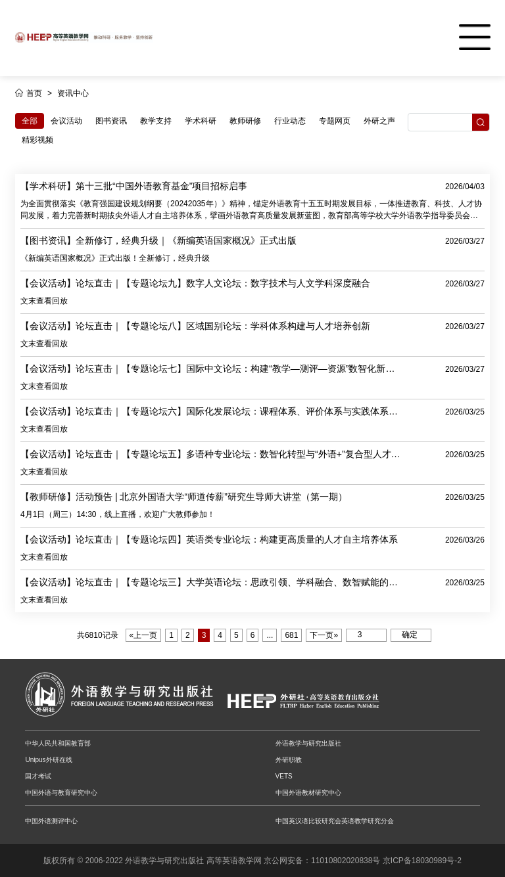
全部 (29, 120)
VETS (284, 776)
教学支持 (156, 120)
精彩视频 (37, 140)
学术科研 (200, 120)
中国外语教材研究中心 (308, 792)
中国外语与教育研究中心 (61, 792)
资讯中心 (73, 93)
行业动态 (290, 120)
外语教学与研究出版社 (308, 743)
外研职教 (289, 759)
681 (291, 635)
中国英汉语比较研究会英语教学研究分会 (335, 820)
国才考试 (38, 776)
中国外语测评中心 (51, 820)
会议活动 (66, 120)
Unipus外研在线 (48, 759)
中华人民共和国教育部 (58, 743)
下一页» (324, 635)
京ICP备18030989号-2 (422, 860)
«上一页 (144, 635)
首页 (34, 93)
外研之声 (379, 120)
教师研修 (245, 120)
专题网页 (334, 120)
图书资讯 (111, 120)
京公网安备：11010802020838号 (322, 860)
